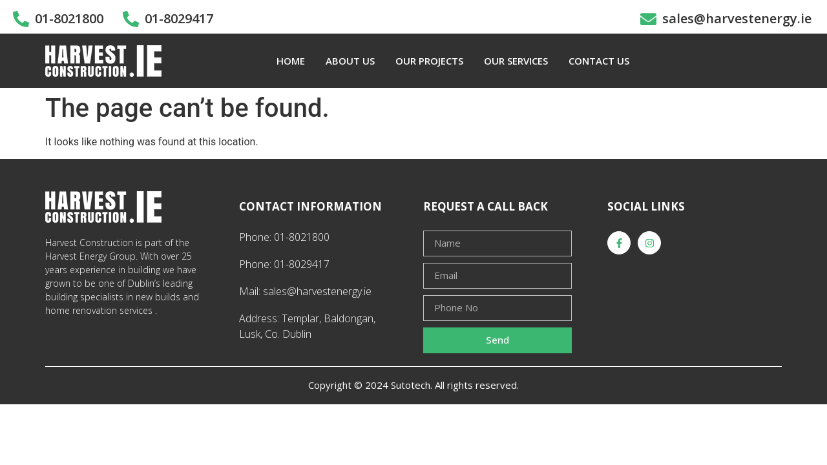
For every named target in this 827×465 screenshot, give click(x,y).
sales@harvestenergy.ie (736, 18)
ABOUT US (350, 60)
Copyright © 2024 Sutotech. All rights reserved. (413, 384)
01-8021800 (69, 18)
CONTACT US (599, 60)
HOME (291, 60)
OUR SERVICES (516, 60)
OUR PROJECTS (429, 60)
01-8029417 (179, 18)
